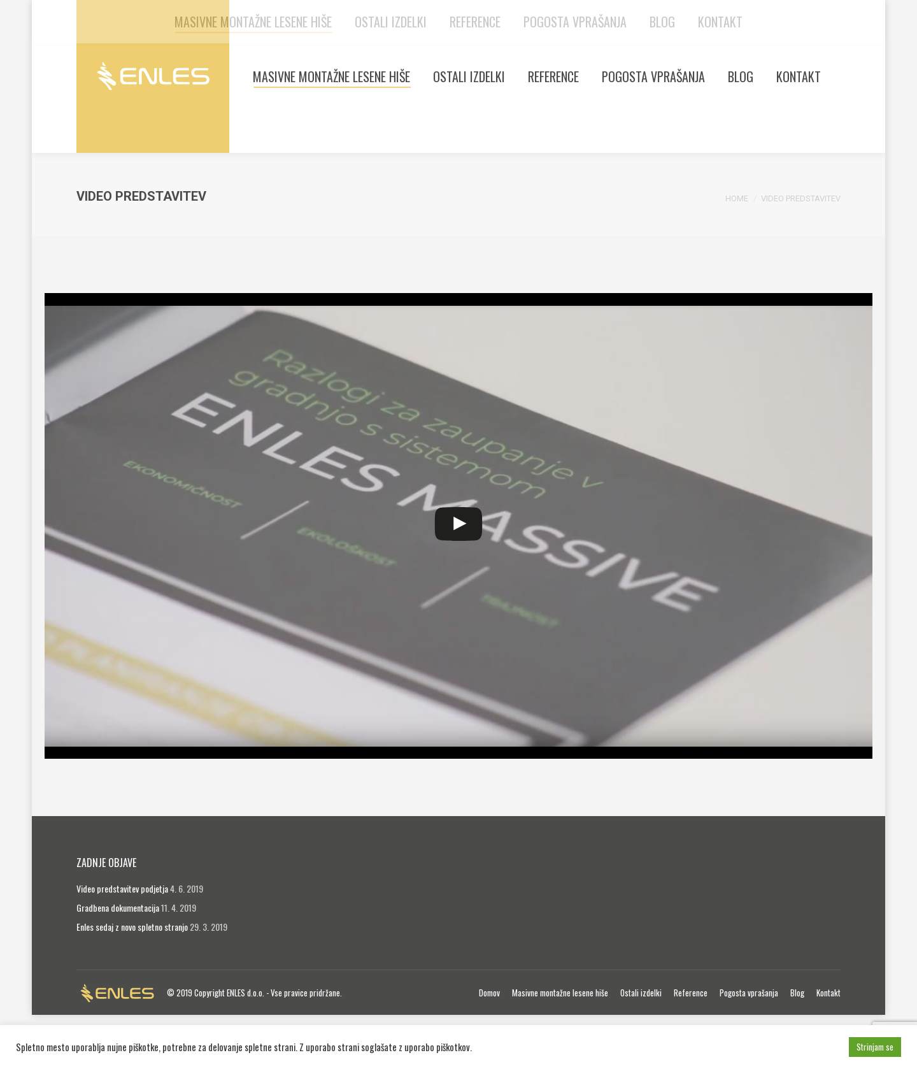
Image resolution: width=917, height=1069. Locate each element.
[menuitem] (331, 131)
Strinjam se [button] (875, 1046)
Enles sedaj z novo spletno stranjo (132, 980)
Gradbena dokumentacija (117, 961)
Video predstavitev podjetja (122, 942)
